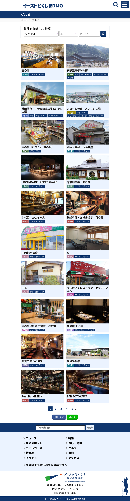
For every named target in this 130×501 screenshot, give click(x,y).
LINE (72, 416)
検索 (90, 427)
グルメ (71, 448)
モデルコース (32, 448)
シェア (59, 416)
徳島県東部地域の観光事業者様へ (45, 465)
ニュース (30, 438)
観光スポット (32, 443)
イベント (30, 458)
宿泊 (70, 453)
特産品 (28, 453)
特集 (70, 438)
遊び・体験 (74, 443)
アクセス (72, 458)
